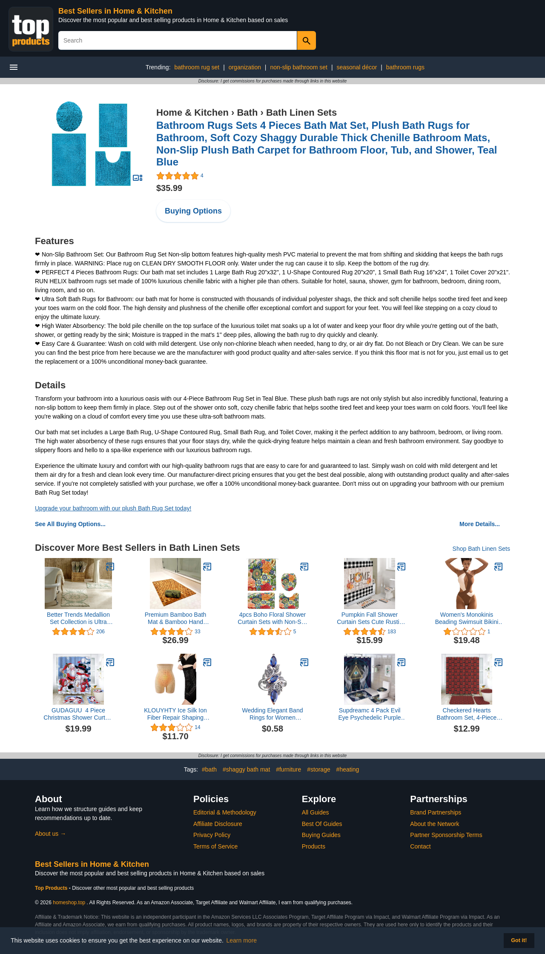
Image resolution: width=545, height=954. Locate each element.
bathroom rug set (196, 67)
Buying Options (193, 211)
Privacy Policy (211, 835)
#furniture (288, 769)
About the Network (434, 823)
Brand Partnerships (435, 812)
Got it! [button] (519, 940)
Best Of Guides (322, 823)
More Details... (479, 524)
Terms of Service (215, 846)
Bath (247, 112)
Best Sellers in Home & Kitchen (115, 11)
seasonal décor (356, 67)
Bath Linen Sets (301, 112)
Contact (420, 846)
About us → (50, 833)
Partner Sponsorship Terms (446, 835)
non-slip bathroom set (298, 67)
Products (313, 846)
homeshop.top (69, 903)
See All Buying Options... (70, 524)
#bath (209, 769)
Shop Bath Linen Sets (481, 548)
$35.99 (169, 188)
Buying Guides (321, 835)
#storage (318, 769)
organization (245, 67)
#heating (347, 769)
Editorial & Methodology (224, 812)
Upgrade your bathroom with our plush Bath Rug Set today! (113, 508)
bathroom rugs (405, 67)
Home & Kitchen (192, 112)
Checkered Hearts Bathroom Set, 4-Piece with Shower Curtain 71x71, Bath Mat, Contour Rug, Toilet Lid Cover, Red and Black (466, 714)
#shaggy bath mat (246, 769)
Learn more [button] (242, 940)
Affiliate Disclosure (217, 823)
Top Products (52, 888)
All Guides (315, 812)
